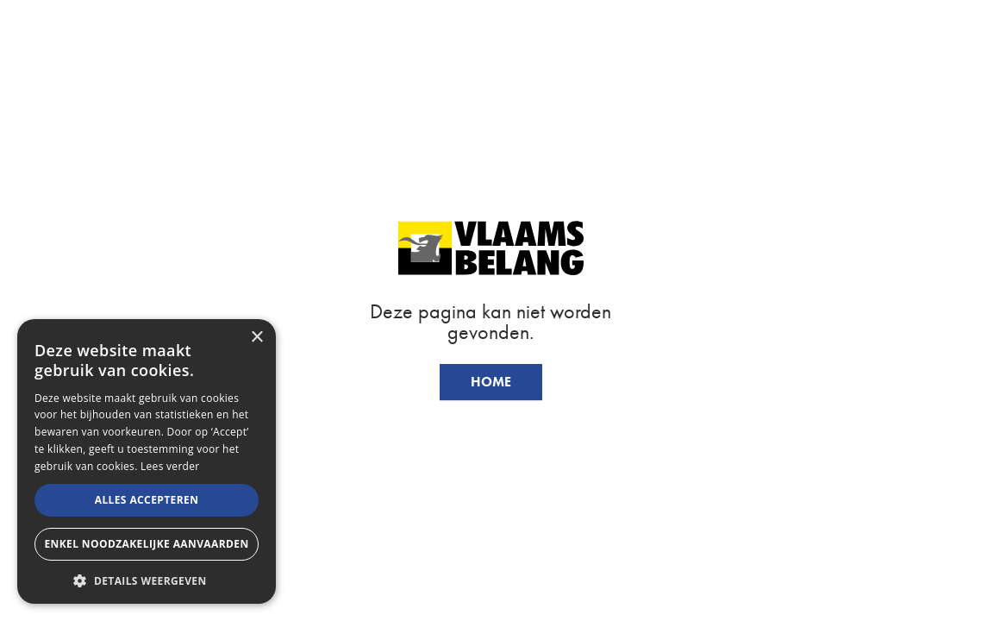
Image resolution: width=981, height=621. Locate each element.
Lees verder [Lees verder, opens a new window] (170, 466)
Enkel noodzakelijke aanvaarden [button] (146, 543)
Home (491, 382)
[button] (146, 579)
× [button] (256, 337)
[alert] (146, 461)
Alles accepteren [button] (147, 499)
